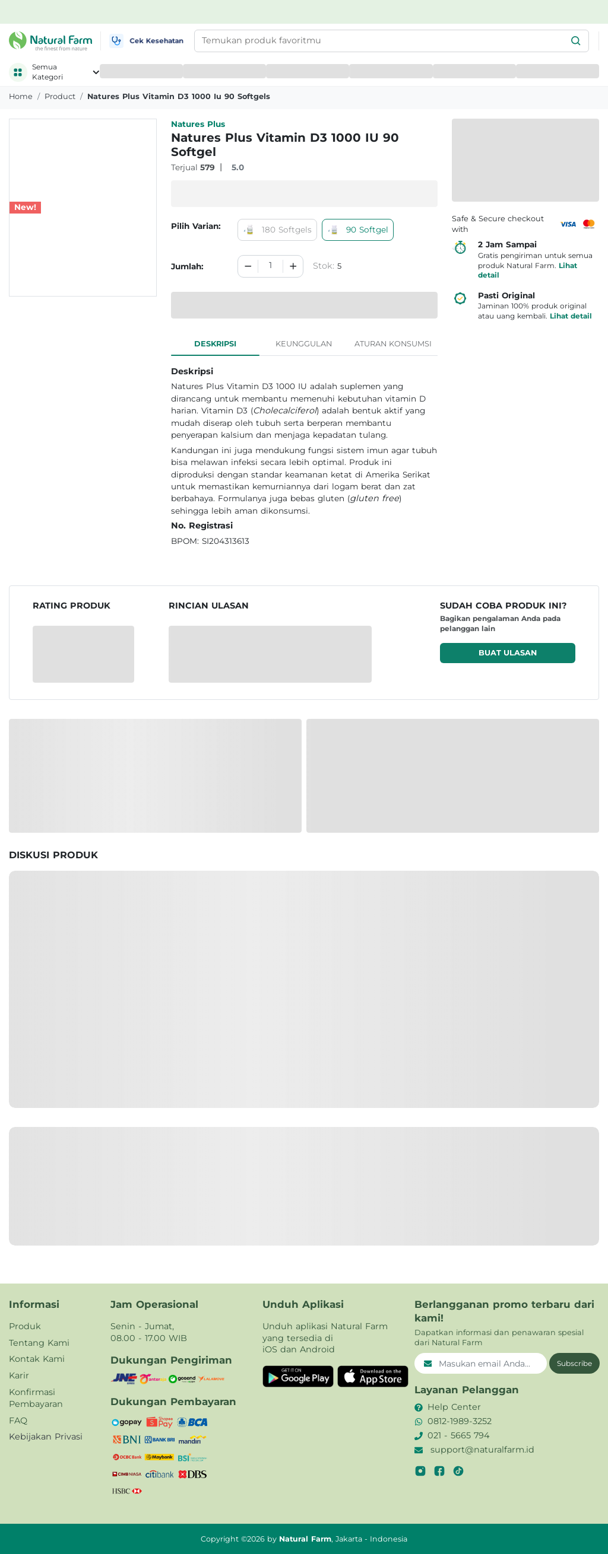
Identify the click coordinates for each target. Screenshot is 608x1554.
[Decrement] (248, 266)
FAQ (18, 1420)
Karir (19, 1375)
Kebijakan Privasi (46, 1436)
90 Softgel (357, 229)
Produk (25, 1326)
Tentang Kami (39, 1343)
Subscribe (574, 1363)
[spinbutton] (270, 266)
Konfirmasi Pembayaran (36, 1398)
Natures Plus (198, 124)
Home (21, 96)
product (60, 96)
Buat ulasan (508, 652)
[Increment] (293, 266)
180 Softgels (277, 229)
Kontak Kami (37, 1359)
